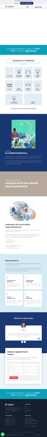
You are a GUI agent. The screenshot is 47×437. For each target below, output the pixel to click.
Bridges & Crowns (28, 89)
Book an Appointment (27, 3)
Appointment (31, 51)
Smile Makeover (33, 102)
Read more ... (7, 412)
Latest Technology (29, 297)
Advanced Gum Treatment (14, 102)
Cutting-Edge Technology (29, 281)
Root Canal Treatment (18, 76)
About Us (26, 408)
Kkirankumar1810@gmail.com (32, 423)
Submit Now (14, 377)
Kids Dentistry (37, 89)
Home (26, 407)
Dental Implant (37, 76)
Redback (40, 434)
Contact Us (27, 411)
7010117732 (30, 422)
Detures (9, 89)
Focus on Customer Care (11, 297)
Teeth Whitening (18, 89)
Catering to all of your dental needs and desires (23, 108)
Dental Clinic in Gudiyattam (28, 432)
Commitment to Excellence (11, 281)
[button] (16, 371)
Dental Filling (9, 76)
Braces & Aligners (28, 76)
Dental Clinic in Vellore (17, 432)
